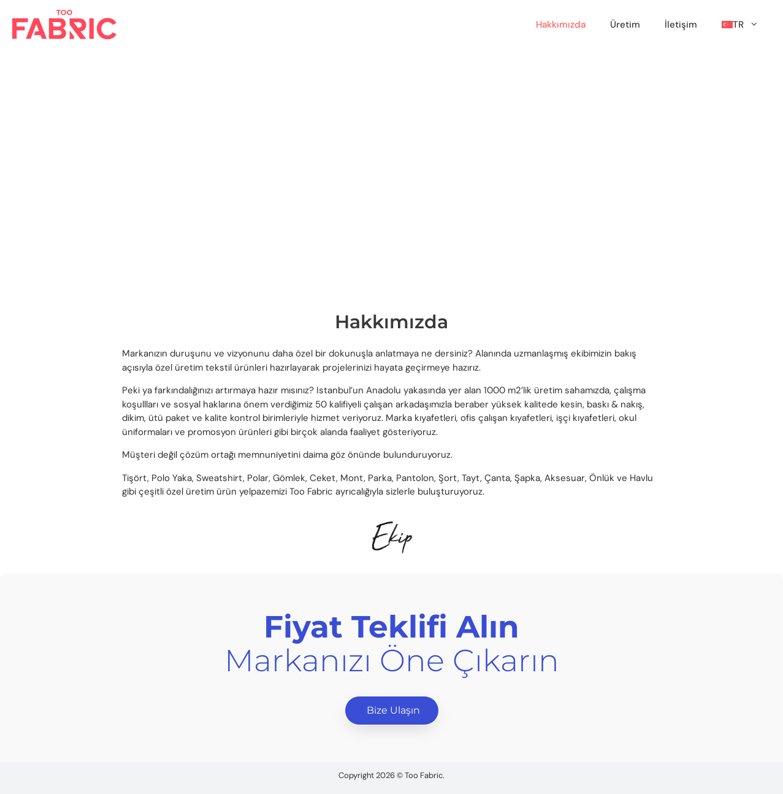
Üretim (625, 24)
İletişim (681, 24)
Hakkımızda (561, 24)
